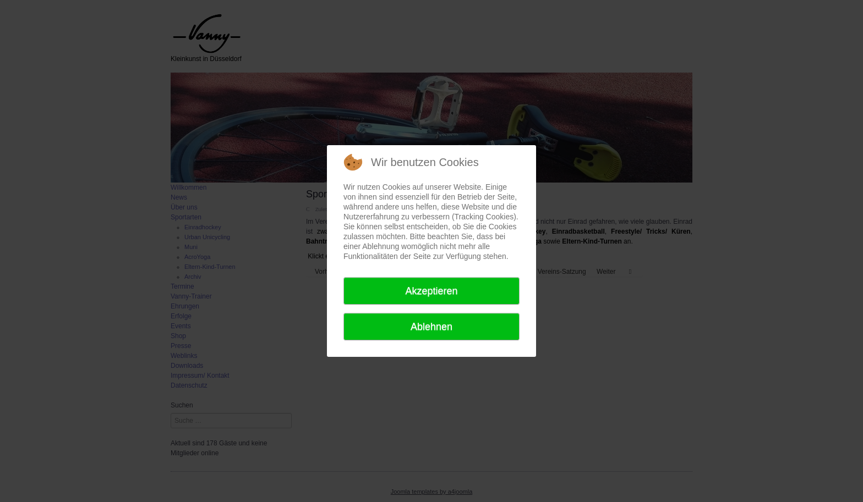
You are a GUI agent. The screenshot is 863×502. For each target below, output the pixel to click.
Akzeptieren (431, 290)
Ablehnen (431, 326)
